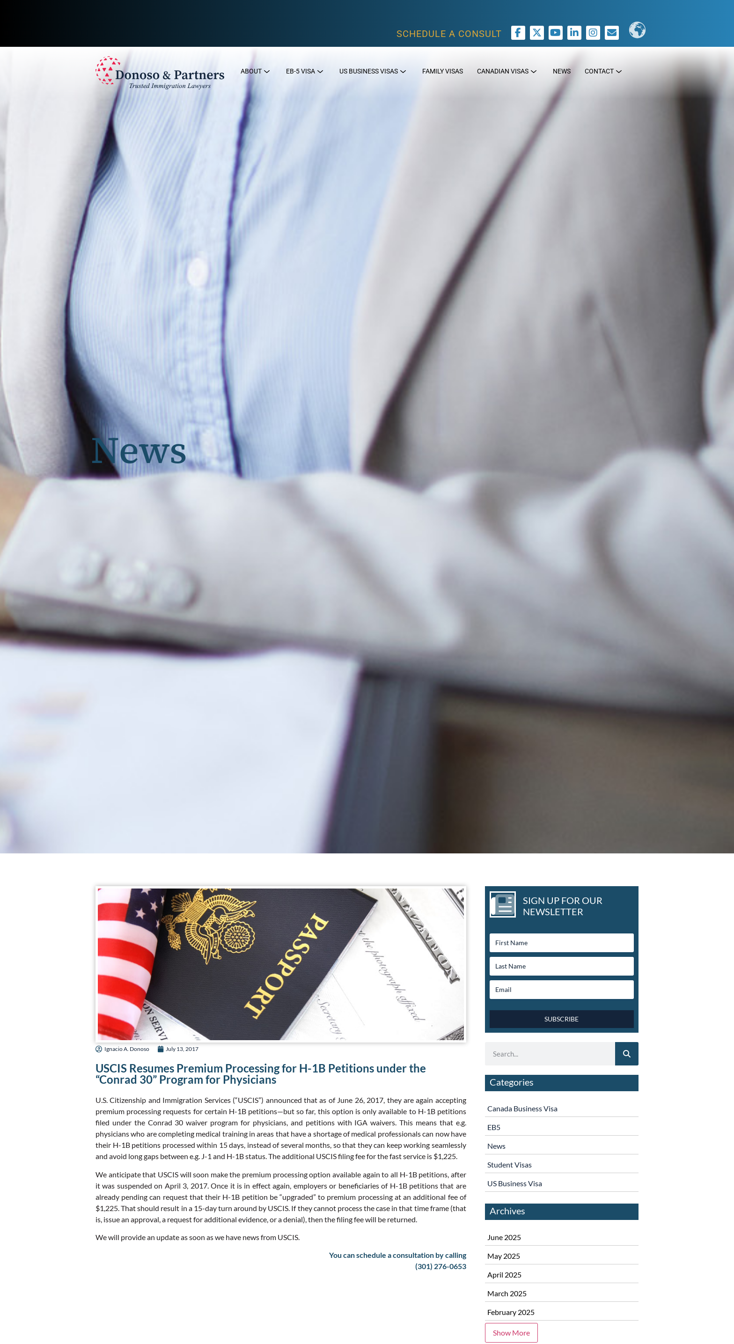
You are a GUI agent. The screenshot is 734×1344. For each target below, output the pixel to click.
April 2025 (504, 1274)
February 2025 (511, 1311)
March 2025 (507, 1293)
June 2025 (504, 1237)
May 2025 (503, 1255)
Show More (511, 1332)
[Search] (627, 1053)
